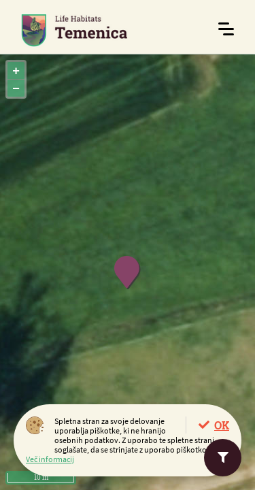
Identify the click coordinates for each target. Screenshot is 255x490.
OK (221, 425)
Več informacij (50, 459)
